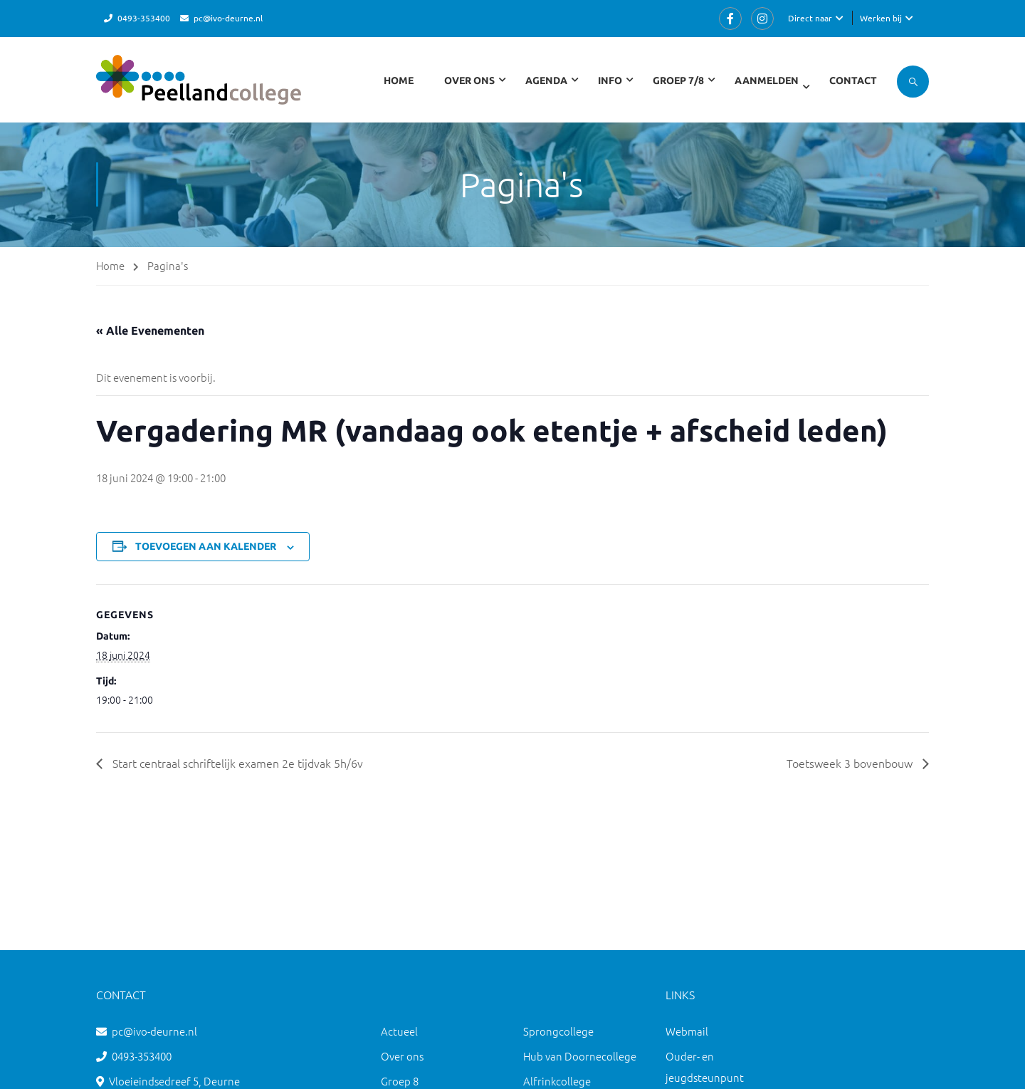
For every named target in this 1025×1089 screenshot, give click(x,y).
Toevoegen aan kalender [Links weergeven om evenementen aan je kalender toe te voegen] (205, 546)
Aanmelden (767, 80)
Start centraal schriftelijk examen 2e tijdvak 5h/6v (236, 763)
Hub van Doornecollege (579, 1055)
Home (399, 80)
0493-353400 (143, 18)
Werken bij (881, 18)
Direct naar (810, 18)
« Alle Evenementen (150, 330)
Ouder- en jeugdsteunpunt (705, 1066)
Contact (853, 80)
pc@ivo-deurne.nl (228, 18)
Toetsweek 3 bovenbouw (851, 763)
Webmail (687, 1030)
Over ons (402, 1055)
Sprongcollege (558, 1030)
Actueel (399, 1030)
